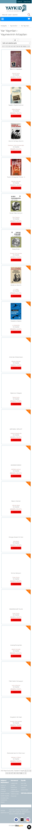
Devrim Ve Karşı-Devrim (16, 141)
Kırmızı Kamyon (16, 573)
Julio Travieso (16, 217)
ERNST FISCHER (16, 649)
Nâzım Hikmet (15, 501)
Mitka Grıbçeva (16, 109)
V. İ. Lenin (15, 289)
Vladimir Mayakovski (16, 433)
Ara (29, 15)
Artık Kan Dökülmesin (16, 357)
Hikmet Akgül (16, 505)
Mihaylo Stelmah (16, 361)
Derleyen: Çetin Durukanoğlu (16, 145)
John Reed (16, 541)
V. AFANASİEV (16, 325)
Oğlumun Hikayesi (16, 393)
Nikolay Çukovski (16, 181)
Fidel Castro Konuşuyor (16, 681)
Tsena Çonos (16, 397)
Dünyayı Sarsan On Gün (16, 537)
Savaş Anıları (16, 249)
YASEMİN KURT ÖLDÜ (16, 609)
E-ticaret (12, 825)
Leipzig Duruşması (16, 645)
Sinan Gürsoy (15, 577)
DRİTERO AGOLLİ (16, 469)
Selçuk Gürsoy (16, 73)
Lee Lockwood (16, 685)
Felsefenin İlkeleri (16, 321)
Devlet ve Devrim (16, 285)
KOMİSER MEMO (16, 465)
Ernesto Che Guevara (16, 253)
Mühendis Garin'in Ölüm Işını (16, 753)
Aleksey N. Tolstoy (16, 757)
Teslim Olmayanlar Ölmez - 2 (16, 177)
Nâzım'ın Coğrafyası (16, 69)
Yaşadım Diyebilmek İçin (15, 105)
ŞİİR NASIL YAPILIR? (16, 429)
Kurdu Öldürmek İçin (16, 213)
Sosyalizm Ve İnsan (16, 717)
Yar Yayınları (16, 75)
